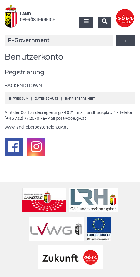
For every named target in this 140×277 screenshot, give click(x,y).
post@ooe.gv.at (71, 118)
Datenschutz (46, 98)
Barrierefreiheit (80, 98)
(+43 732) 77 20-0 (22, 118)
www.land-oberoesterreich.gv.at (36, 127)
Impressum (18, 98)
